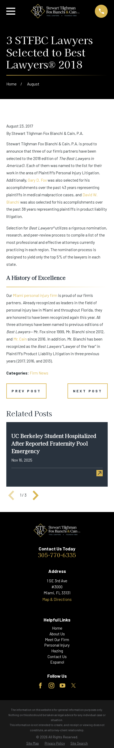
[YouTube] (62, 685)
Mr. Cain (20, 339)
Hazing (57, 650)
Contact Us (57, 656)
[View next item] (35, 495)
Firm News (39, 373)
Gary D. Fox (37, 180)
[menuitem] (32, 743)
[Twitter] (73, 685)
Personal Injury (57, 645)
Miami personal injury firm (35, 295)
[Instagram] (51, 685)
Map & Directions (57, 599)
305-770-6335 (57, 555)
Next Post (87, 391)
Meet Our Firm (57, 639)
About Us (57, 633)
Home (57, 628)
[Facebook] (40, 685)
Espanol (57, 662)
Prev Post (26, 391)
